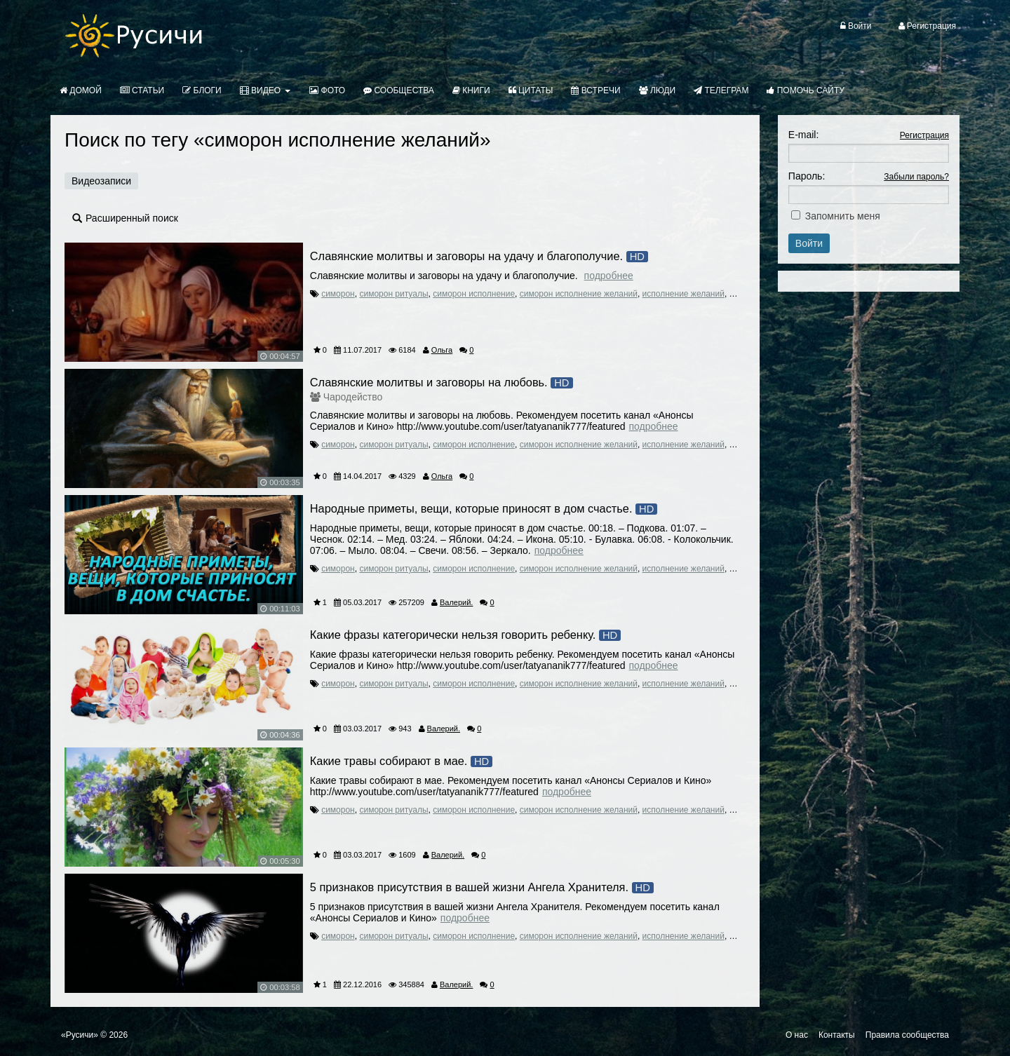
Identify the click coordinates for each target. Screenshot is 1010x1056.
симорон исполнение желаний (579, 294)
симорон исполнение (474, 294)
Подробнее (608, 275)
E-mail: (803, 134)
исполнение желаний (683, 294)
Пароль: (806, 176)
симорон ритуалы (393, 294)
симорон (338, 294)
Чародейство (353, 396)
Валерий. (456, 602)
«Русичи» (79, 1035)
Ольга (441, 350)
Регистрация (924, 135)
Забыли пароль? (916, 177)
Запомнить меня (842, 216)
